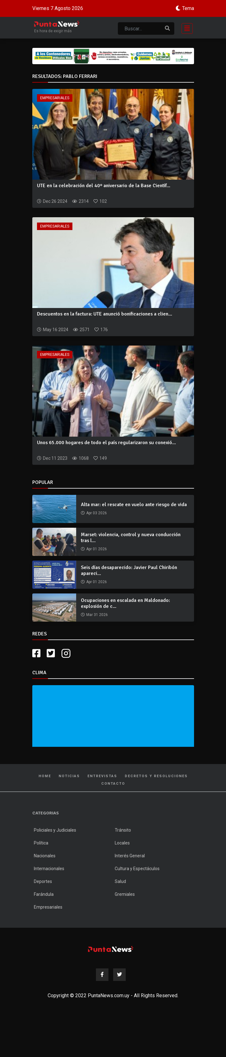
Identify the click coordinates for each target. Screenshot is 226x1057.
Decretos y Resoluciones (156, 776)
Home (45, 776)
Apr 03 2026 (96, 513)
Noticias (69, 776)
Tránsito (123, 830)
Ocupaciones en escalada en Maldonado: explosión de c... (125, 603)
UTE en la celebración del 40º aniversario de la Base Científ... (103, 185)
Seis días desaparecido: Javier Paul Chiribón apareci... (129, 570)
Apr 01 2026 (96, 549)
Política (41, 842)
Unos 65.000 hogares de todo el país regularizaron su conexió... (106, 442)
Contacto (113, 784)
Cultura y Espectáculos (137, 868)
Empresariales (54, 98)
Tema (188, 8)
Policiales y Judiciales (55, 830)
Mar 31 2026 (97, 615)
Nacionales (44, 855)
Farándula (44, 894)
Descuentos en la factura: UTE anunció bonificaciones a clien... (104, 314)
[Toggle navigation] (185, 27)
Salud (120, 881)
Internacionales (49, 868)
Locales (122, 842)
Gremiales (125, 894)
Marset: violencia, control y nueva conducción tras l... (131, 537)
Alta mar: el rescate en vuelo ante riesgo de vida (134, 504)
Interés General (130, 855)
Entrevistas (102, 776)
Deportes (43, 881)
